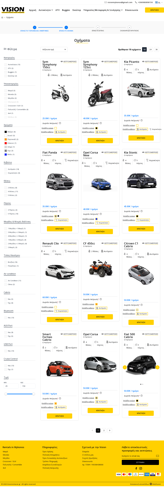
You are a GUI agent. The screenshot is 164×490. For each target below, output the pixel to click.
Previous (125, 367)
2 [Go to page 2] (103, 430)
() (14, 64)
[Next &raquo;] (109, 430)
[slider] (5, 393)
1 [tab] (140, 384)
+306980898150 (145, 2)
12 (144, 49)
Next (157, 367)
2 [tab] (142, 384)
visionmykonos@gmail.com (120, 2)
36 (157, 49)
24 (150, 49)
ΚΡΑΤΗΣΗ (154, 10)
